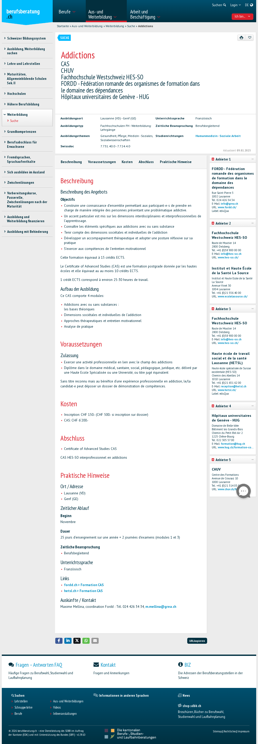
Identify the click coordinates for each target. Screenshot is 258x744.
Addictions (145, 26)
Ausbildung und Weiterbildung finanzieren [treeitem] (25, 219)
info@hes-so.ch (231, 254)
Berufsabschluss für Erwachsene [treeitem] (22, 144)
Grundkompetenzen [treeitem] (21, 131)
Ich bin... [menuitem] (242, 16)
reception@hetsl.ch (233, 386)
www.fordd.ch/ (227, 207)
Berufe (18, 714)
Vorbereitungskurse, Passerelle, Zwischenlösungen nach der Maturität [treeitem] (27, 199)
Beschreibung (71, 162)
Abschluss (146, 162)
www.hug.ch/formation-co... (236, 447)
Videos (57, 707)
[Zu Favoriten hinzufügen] (249, 38)
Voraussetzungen (102, 162)
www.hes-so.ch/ (228, 257)
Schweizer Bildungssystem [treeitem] (26, 38)
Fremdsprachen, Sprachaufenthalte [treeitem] (21, 159)
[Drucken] (242, 38)
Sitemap (217, 731)
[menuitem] (70, 11)
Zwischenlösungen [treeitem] (20, 182)
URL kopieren (197, 641)
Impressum (243, 731)
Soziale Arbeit (230, 136)
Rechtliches (230, 731)
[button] (58, 641)
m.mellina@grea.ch (160, 606)
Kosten (127, 162)
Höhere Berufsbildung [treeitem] (23, 104)
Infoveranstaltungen (65, 714)
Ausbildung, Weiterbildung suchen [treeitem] (26, 51)
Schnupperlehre (23, 707)
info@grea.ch (229, 203)
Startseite (63, 26)
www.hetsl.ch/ (227, 390)
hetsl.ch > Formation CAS (83, 591)
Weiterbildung (115, 26)
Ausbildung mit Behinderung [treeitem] (27, 231)
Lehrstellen (21, 701)
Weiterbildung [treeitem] (17, 114)
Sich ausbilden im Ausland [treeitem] (25, 172)
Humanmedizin (206, 136)
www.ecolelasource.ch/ (232, 296)
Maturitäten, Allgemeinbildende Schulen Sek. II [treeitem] (26, 78)
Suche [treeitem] (14, 120)
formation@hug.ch (233, 444)
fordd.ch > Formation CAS (84, 585)
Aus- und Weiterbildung (87, 26)
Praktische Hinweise (176, 162)
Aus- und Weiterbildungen (68, 701)
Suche (131, 26)
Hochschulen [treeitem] (16, 93)
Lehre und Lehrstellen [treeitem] (23, 63)
